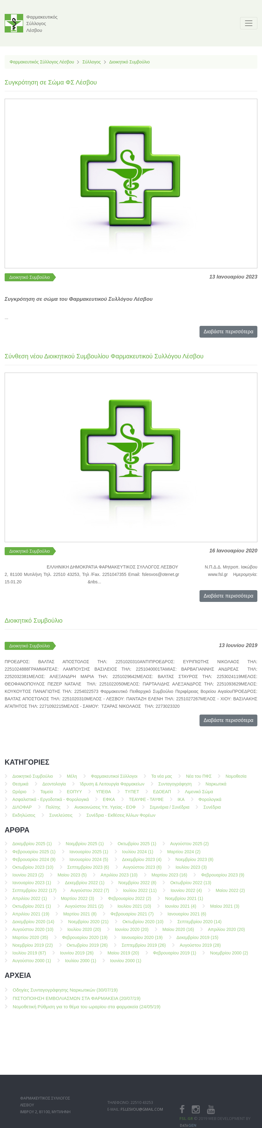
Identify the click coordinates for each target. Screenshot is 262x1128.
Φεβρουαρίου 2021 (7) (132, 916)
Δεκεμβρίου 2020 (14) (33, 924)
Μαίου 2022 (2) (230, 893)
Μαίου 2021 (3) (224, 909)
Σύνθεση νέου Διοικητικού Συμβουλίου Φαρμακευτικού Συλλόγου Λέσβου (104, 356)
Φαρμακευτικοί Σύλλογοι (114, 778)
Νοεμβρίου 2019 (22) (32, 947)
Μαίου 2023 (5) (72, 877)
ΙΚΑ (181, 802)
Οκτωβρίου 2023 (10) (33, 870)
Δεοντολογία (54, 786)
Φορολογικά (210, 802)
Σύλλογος (91, 61)
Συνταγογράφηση (175, 786)
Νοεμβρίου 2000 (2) (229, 955)
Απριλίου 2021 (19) (30, 916)
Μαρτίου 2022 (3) (77, 901)
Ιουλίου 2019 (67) (29, 955)
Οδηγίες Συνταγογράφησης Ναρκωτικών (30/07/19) (65, 993)
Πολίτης (53, 810)
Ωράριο (19, 794)
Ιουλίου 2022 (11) (140, 893)
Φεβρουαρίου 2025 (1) (34, 854)
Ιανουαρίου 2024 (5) (89, 862)
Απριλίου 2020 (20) (226, 932)
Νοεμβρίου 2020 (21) (88, 924)
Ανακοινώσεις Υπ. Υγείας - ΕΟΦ (104, 810)
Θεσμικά (20, 786)
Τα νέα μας (161, 778)
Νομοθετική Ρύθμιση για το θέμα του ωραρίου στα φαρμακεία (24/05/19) (87, 1009)
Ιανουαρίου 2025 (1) (89, 854)
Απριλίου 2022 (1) (29, 901)
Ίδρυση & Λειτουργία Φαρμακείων (112, 786)
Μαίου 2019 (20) (123, 955)
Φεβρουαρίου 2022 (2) (129, 901)
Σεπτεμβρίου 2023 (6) (88, 870)
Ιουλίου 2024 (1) (137, 854)
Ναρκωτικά (216, 786)
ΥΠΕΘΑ (103, 794)
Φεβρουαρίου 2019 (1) (174, 955)
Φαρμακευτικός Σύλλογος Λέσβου (42, 61)
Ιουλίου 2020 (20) (84, 932)
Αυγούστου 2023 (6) (142, 870)
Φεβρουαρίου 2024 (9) (34, 862)
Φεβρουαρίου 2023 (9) (222, 877)
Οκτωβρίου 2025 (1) (137, 846)
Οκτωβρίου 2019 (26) (87, 947)
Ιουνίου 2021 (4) (180, 909)
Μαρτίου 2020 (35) (30, 940)
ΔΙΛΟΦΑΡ (22, 810)
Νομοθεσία (236, 778)
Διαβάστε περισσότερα (228, 331)
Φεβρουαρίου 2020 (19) (84, 940)
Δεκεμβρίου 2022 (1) (85, 885)
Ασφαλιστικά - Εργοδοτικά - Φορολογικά (50, 802)
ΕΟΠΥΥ (74, 794)
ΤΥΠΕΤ (132, 794)
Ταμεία (46, 794)
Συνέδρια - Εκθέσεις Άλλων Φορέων (120, 817)
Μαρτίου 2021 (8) (80, 916)
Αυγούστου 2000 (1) (31, 963)
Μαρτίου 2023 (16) (169, 877)
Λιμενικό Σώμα (199, 794)
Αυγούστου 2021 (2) (84, 909)
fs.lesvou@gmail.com (142, 1120)
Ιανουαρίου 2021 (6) (187, 916)
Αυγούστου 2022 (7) (90, 893)
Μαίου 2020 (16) (178, 932)
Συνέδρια (212, 810)
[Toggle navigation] (248, 23)
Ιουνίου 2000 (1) (125, 963)
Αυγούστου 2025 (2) (189, 846)
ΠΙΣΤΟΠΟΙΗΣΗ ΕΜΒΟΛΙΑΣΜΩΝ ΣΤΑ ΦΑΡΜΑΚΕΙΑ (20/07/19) (76, 1001)
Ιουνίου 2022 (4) (186, 893)
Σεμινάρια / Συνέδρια (170, 810)
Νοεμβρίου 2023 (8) (194, 862)
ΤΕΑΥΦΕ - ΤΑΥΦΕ (146, 802)
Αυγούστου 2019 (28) (200, 947)
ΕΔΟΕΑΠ (162, 794)
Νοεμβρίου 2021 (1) (184, 901)
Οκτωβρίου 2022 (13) (190, 885)
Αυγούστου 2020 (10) (33, 932)
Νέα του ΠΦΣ (199, 778)
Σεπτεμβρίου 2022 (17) (34, 893)
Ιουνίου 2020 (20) (131, 932)
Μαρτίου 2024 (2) (184, 854)
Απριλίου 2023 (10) (119, 877)
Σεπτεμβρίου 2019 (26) (144, 947)
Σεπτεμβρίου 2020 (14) (199, 924)
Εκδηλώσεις (23, 817)
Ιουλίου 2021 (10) (134, 909)
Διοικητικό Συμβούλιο (129, 61)
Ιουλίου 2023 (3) (191, 870)
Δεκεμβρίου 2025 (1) (32, 846)
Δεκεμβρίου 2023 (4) (142, 862)
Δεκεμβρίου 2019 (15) (197, 940)
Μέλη (72, 778)
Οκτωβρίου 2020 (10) (143, 924)
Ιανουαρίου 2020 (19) (142, 940)
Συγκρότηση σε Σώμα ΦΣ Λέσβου (51, 82)
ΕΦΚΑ (109, 802)
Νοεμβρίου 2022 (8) (137, 885)
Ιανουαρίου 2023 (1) (31, 885)
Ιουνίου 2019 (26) (77, 955)
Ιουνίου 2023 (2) (28, 877)
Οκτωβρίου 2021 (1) (31, 909)
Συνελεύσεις (60, 817)
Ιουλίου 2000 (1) (80, 963)
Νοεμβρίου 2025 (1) (85, 846)
